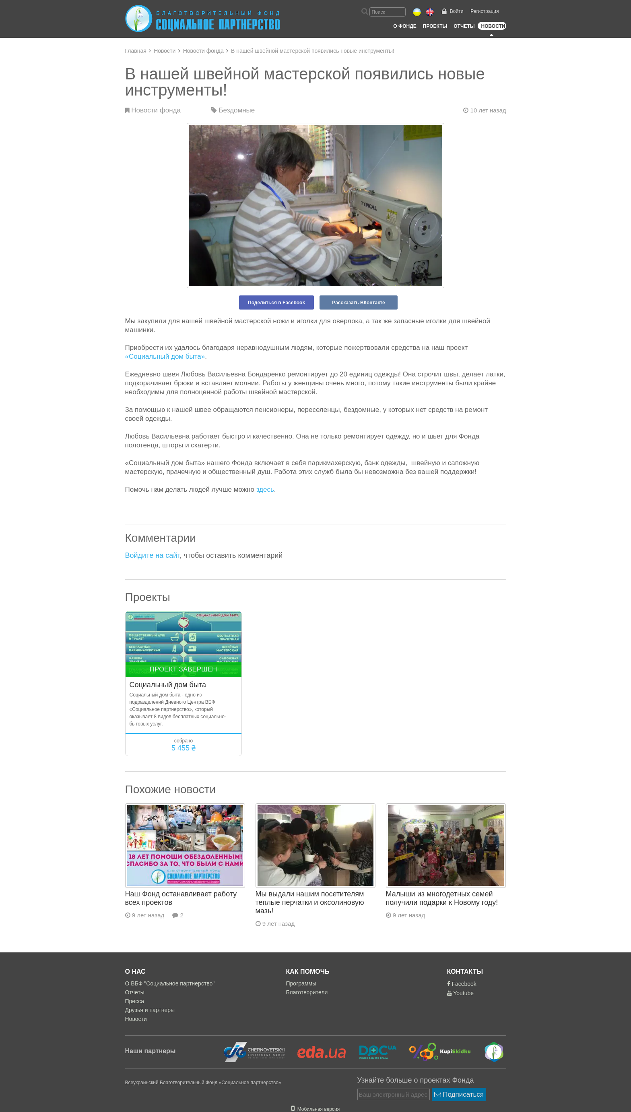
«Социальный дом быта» (165, 356)
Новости (493, 26)
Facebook (461, 984)
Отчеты (464, 26)
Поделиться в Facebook (276, 303)
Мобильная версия (315, 1109)
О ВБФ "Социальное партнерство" (170, 983)
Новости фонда (203, 51)
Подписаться (459, 1094)
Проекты (435, 26)
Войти (457, 11)
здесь (265, 489)
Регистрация (484, 11)
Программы (301, 983)
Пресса (134, 1001)
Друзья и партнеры (150, 1010)
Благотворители (307, 992)
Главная (135, 51)
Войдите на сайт (152, 555)
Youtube (460, 993)
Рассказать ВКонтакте (358, 303)
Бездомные (233, 110)
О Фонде (404, 26)
